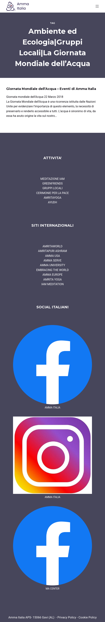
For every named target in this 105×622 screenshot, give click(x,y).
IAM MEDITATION (52, 284)
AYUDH (52, 202)
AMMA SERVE (53, 260)
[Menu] (97, 6)
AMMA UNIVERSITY (52, 265)
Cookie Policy (87, 617)
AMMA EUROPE (52, 274)
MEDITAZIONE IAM (52, 179)
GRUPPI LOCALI (52, 188)
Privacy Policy (67, 617)
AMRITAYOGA (52, 197)
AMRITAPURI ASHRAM (52, 251)
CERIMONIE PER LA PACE (52, 193)
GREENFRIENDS (52, 183)
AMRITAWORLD (52, 246)
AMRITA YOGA (52, 279)
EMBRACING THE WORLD (52, 270)
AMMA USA (52, 256)
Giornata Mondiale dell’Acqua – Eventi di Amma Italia (51, 89)
